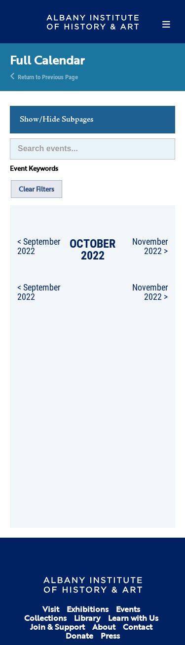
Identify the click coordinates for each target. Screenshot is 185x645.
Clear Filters (36, 189)
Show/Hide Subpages (56, 119)
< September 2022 (38, 246)
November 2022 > (150, 246)
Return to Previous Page (48, 76)
